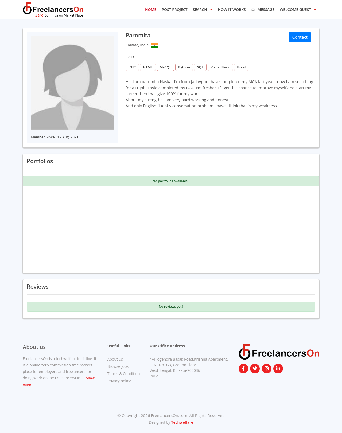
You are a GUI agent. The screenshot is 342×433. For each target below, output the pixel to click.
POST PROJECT (174, 9)
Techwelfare (181, 422)
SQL (200, 67)
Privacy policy (119, 380)
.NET (132, 67)
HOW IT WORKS (232, 9)
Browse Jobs (118, 366)
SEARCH (203, 9)
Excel (241, 67)
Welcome (298, 9)
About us (115, 359)
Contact (300, 37)
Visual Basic (220, 67)
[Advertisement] (171, 229)
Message (262, 9)
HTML (148, 67)
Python (184, 67)
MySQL (165, 67)
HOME (150, 9)
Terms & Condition (123, 373)
